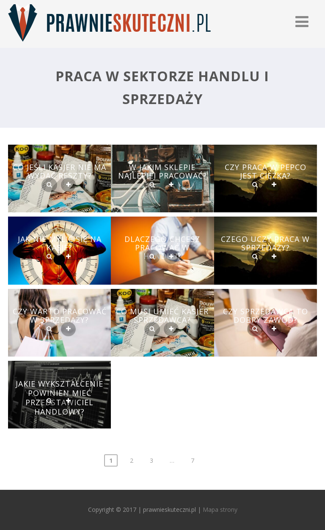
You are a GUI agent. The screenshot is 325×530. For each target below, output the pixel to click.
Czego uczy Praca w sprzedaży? (265, 243)
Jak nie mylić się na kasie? (60, 243)
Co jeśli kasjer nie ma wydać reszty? (59, 171)
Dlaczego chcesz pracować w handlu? (162, 247)
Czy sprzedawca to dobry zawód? (265, 315)
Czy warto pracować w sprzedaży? (60, 315)
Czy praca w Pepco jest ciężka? (265, 171)
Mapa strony (220, 509)
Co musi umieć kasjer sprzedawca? (162, 315)
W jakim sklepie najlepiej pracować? (162, 171)
